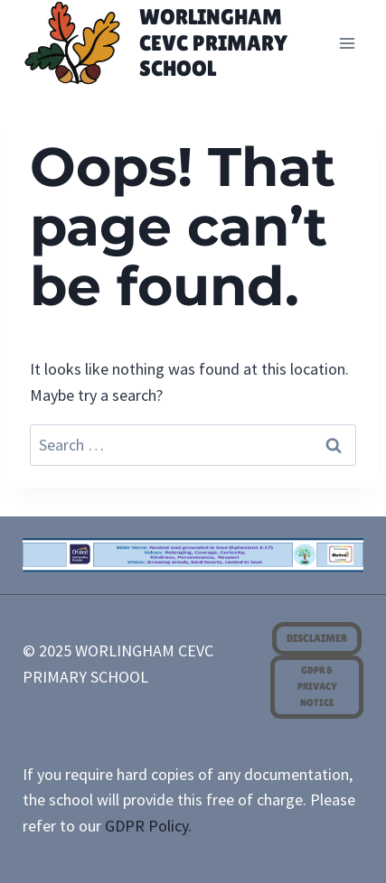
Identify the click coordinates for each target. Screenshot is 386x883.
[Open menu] (347, 43)
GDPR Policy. (148, 825)
